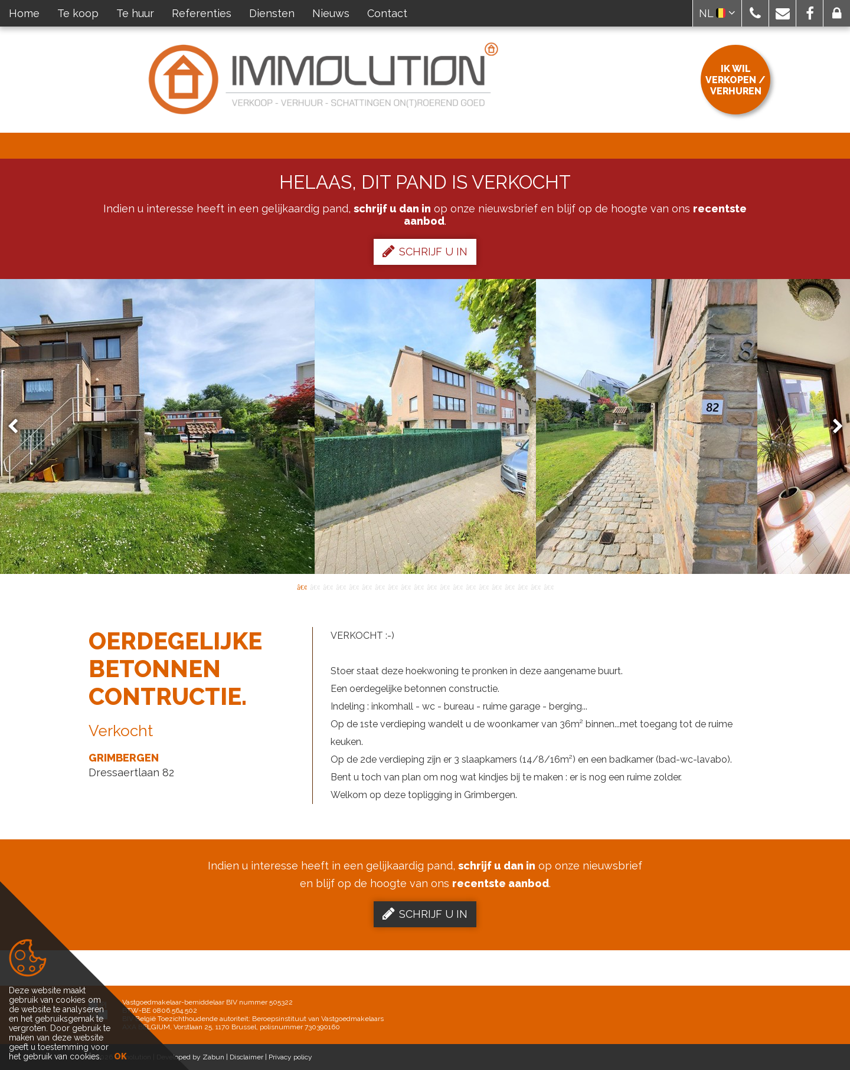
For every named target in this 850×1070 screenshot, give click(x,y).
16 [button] (496, 586)
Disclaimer (246, 1057)
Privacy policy (290, 1057)
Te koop (78, 13)
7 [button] (379, 586)
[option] (425, 426)
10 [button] (418, 586)
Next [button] (832, 426)
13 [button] (457, 586)
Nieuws (330, 13)
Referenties (201, 13)
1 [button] (301, 586)
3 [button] (327, 586)
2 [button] (314, 586)
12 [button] (444, 586)
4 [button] (340, 586)
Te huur (135, 13)
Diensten (272, 13)
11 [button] (431, 586)
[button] (755, 13)
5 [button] (353, 586)
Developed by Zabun (190, 1057)
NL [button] (717, 13)
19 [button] (535, 586)
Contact (387, 13)
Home (24, 13)
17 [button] (509, 586)
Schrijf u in (425, 251)
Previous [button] (18, 426)
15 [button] (483, 586)
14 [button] (470, 586)
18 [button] (522, 586)
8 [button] (392, 586)
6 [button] (366, 586)
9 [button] (405, 586)
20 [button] (548, 586)
